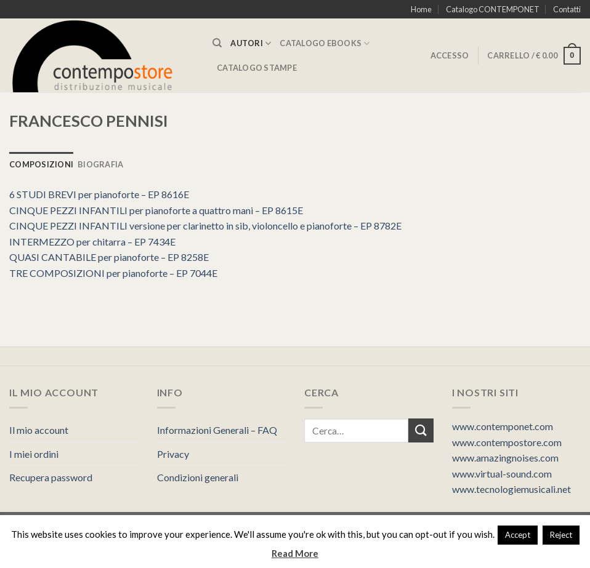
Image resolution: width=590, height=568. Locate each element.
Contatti (567, 9)
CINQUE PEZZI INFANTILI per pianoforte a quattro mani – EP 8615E (156, 210)
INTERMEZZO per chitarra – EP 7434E (92, 241)
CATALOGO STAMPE (257, 68)
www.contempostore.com (507, 442)
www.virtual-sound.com (502, 473)
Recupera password (50, 477)
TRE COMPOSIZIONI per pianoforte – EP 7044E (113, 273)
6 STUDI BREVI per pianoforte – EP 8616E (99, 194)
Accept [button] (517, 535)
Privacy (173, 454)
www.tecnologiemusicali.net (511, 489)
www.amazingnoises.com (505, 457)
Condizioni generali (197, 477)
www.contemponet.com (502, 426)
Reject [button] (561, 535)
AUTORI (250, 43)
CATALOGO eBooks (325, 43)
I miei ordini (34, 454)
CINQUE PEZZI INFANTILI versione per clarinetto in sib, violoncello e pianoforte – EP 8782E (205, 225)
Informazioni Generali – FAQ (217, 430)
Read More (295, 553)
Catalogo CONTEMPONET (492, 9)
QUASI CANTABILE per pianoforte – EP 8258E (109, 257)
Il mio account (38, 430)
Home (421, 9)
